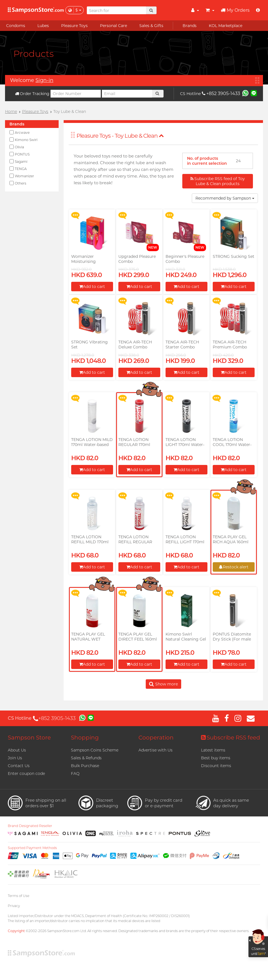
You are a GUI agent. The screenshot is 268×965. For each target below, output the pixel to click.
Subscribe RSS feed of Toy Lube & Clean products (217, 181)
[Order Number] (76, 94)
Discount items (216, 765)
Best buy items (215, 757)
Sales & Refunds (86, 757)
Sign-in (44, 80)
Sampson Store (29, 737)
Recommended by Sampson (224, 198)
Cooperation (156, 737)
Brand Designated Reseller (30, 826)
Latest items (213, 750)
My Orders (235, 10)
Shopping (85, 737)
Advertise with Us (155, 750)
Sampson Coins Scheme (94, 750)
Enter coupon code (26, 773)
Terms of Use (18, 896)
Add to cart (92, 286)
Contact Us (19, 765)
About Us (17, 750)
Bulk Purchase (85, 765)
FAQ (75, 773)
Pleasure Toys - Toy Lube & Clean (120, 135)
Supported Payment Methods (32, 848)
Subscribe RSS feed (230, 737)
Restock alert (233, 566)
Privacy (14, 906)
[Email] (127, 94)
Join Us (15, 757)
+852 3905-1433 (221, 93)
